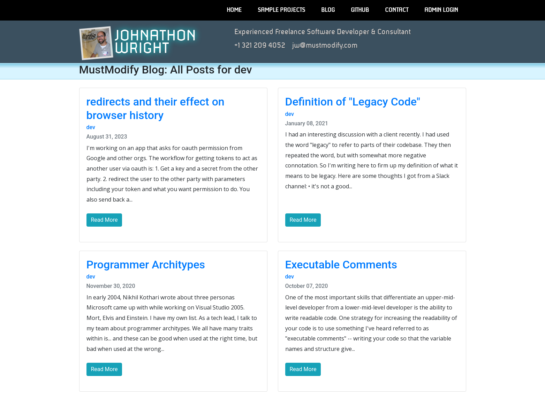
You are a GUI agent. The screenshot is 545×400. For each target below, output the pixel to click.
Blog (328, 10)
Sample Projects (281, 10)
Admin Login (441, 10)
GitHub (360, 10)
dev (90, 127)
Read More (104, 220)
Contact (396, 10)
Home (234, 10)
